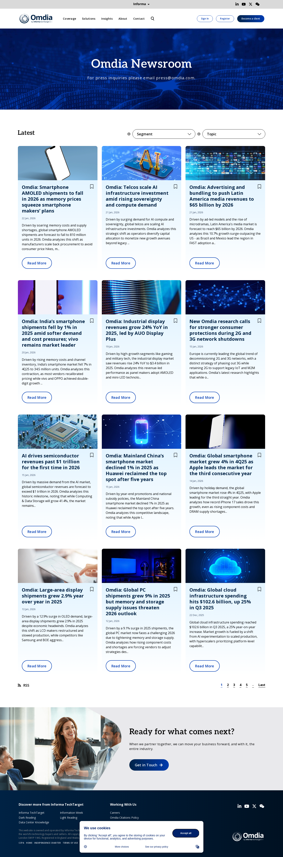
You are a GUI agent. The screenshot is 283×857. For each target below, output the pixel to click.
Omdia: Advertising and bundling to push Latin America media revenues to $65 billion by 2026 (221, 196)
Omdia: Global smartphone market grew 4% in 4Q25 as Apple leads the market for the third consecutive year (221, 464)
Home (29, 842)
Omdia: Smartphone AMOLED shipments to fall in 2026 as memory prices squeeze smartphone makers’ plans (52, 199)
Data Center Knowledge (34, 822)
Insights (107, 18)
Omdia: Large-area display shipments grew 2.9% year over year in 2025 (53, 595)
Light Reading (68, 817)
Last (261, 685)
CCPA (21, 842)
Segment (163, 134)
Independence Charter (47, 842)
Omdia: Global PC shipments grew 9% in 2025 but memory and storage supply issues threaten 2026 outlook (138, 601)
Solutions (88, 18)
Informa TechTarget (31, 813)
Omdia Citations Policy (124, 817)
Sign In (205, 18)
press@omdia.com (175, 77)
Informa (141, 4)
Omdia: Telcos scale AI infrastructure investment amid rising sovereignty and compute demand (137, 196)
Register (225, 18)
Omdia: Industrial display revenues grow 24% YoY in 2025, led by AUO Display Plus (137, 330)
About (123, 18)
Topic (233, 134)
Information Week (71, 813)
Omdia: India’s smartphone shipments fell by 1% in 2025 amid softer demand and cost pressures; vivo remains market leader (53, 333)
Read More (36, 263)
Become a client (251, 18)
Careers (115, 813)
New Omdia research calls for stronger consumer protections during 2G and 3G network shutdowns (220, 330)
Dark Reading (27, 817)
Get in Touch (146, 765)
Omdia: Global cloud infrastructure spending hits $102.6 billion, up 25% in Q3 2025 (220, 598)
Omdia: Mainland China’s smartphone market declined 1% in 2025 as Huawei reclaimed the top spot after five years (136, 467)
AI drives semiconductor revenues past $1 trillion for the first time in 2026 (51, 461)
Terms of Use (70, 842)
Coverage (69, 18)
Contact (139, 18)
